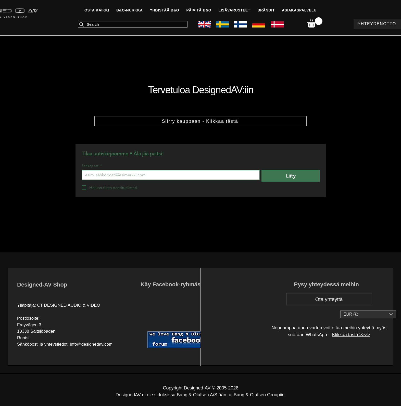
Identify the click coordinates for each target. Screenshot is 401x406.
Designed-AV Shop (42, 284)
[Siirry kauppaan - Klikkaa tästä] (200, 121)
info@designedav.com (91, 344)
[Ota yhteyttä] (329, 299)
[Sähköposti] (169, 175)
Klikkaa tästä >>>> (351, 334)
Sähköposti (92, 166)
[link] (314, 22)
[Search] (132, 24)
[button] (164, 10)
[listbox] (368, 314)
